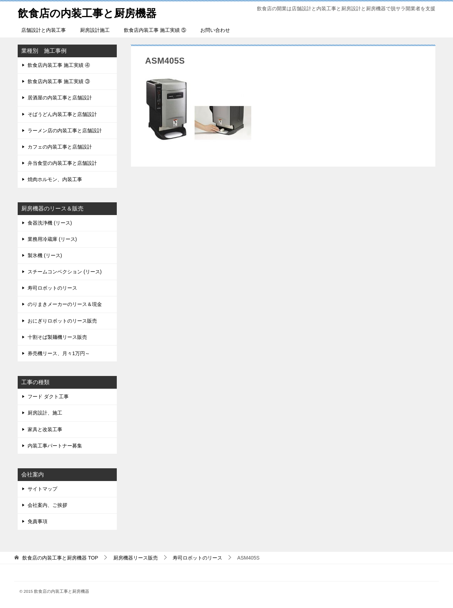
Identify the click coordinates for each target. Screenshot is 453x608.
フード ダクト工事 (48, 396)
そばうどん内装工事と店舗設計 (62, 114)
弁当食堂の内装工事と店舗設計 (62, 163)
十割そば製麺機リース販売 (57, 337)
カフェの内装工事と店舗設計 (60, 147)
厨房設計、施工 (45, 413)
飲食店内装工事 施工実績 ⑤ (155, 30)
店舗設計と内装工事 (43, 30)
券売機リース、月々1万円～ (59, 353)
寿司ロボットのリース (52, 288)
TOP (60, 558)
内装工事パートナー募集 (55, 445)
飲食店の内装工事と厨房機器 (87, 12)
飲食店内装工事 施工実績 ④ (59, 65)
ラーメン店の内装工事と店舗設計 (65, 130)
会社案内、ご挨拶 (47, 505)
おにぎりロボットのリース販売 (62, 321)
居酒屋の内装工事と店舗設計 (60, 97)
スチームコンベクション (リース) (65, 271)
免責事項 (37, 521)
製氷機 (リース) (45, 255)
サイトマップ (42, 489)
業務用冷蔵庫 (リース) (52, 239)
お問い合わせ (215, 30)
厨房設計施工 (95, 30)
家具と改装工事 (45, 429)
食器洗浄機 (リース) (50, 223)
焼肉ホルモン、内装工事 (55, 179)
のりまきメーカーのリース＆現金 (65, 304)
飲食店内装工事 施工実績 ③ (59, 81)
